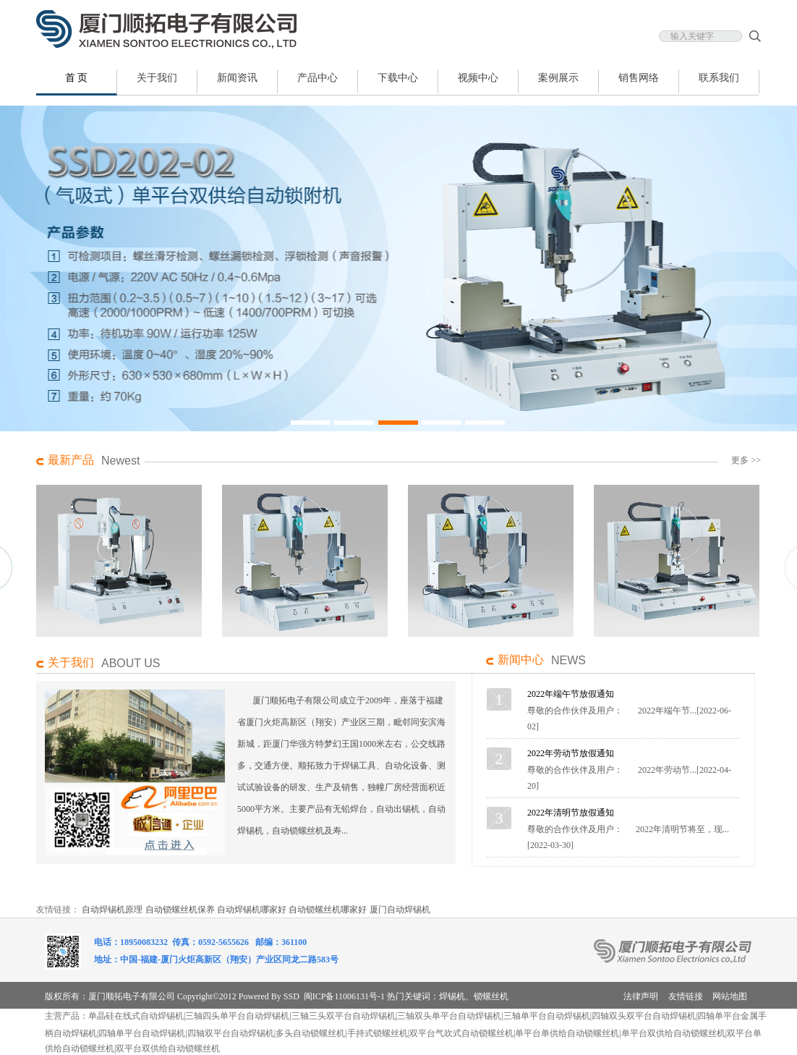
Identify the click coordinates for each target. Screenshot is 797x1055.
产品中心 (317, 77)
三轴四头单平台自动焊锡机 (237, 1016)
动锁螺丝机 (323, 1033)
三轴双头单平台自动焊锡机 (449, 1016)
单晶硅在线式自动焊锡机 (136, 1016)
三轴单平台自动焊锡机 (546, 1016)
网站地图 (729, 996)
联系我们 (719, 77)
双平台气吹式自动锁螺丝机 (461, 1033)
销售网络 (638, 77)
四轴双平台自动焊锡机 (230, 1033)
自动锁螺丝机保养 (180, 909)
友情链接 (685, 996)
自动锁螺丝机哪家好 (328, 909)
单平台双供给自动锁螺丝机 (673, 1033)
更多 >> (746, 460)
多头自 (289, 1033)
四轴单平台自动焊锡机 (141, 1033)
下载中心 (398, 77)
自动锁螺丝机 (194, 1048)
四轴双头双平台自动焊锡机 (644, 1016)
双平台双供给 (142, 1048)
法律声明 (640, 996)
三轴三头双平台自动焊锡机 (343, 1016)
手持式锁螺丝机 (377, 1033)
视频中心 (478, 77)
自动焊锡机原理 (112, 909)
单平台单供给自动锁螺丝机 (567, 1033)
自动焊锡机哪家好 (251, 909)
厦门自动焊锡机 (400, 909)
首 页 (76, 77)
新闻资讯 (237, 77)
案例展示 (558, 77)
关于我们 (157, 77)
